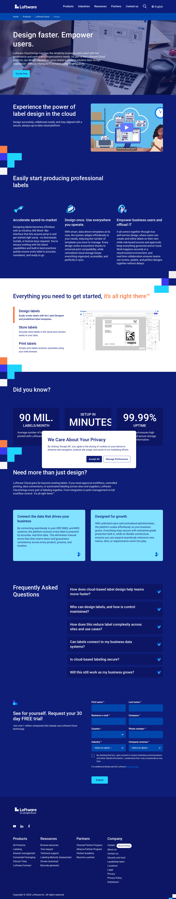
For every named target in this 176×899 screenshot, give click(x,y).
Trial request (46, 849)
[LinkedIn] (21, 826)
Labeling (17, 849)
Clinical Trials (20, 861)
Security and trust (116, 857)
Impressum (113, 882)
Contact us (132, 6)
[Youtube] (14, 826)
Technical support (49, 853)
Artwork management (24, 853)
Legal (110, 869)
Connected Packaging (24, 857)
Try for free (21, 73)
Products (68, 6)
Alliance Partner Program (89, 849)
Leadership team (116, 861)
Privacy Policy (132, 766)
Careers (111, 845)
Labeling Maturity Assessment (55, 857)
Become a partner (86, 857)
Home (15, 17)
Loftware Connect (22, 865)
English (157, 6)
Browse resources (49, 845)
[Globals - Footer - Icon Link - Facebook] (29, 826)
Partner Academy (85, 853)
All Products (19, 845)
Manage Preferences (117, 459)
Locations (112, 865)
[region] (89, 449)
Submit (99, 780)
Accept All (94, 459)
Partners (116, 6)
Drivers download (49, 861)
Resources (100, 6)
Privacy (111, 873)
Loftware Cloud (42, 17)
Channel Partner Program (89, 845)
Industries (84, 6)
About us (112, 849)
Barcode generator (49, 865)
